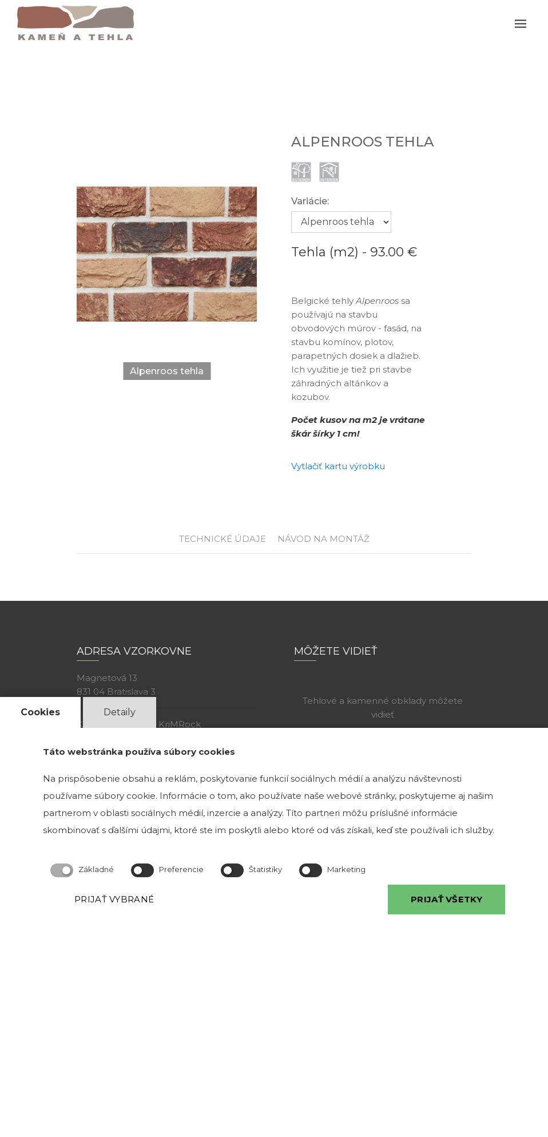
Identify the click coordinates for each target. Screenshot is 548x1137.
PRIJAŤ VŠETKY (446, 899)
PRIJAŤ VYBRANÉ (114, 899)
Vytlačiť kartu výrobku (338, 466)
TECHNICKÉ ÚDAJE (222, 538)
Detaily (120, 712)
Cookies (40, 712)
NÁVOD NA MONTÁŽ (323, 538)
